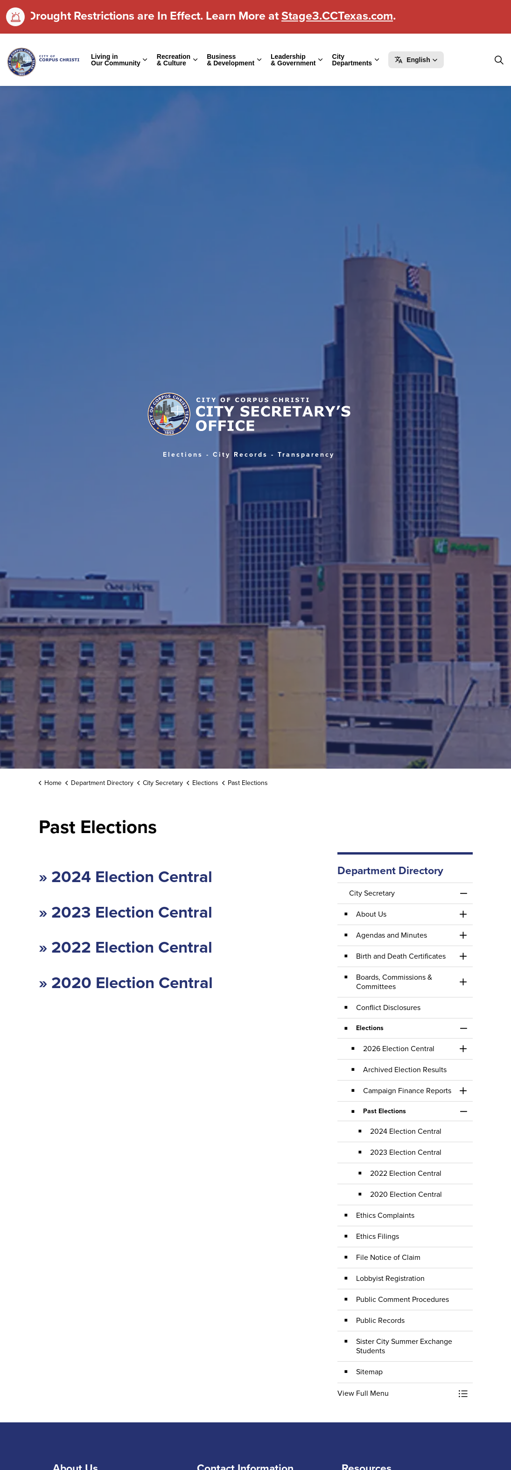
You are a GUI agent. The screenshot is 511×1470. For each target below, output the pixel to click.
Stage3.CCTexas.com (337, 15)
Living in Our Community (115, 60)
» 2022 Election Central (125, 947)
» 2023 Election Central (125, 912)
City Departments (352, 60)
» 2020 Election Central (126, 982)
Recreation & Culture (173, 60)
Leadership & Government (293, 60)
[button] (416, 60)
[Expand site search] (499, 59)
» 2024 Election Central (125, 876)
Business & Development (230, 60)
